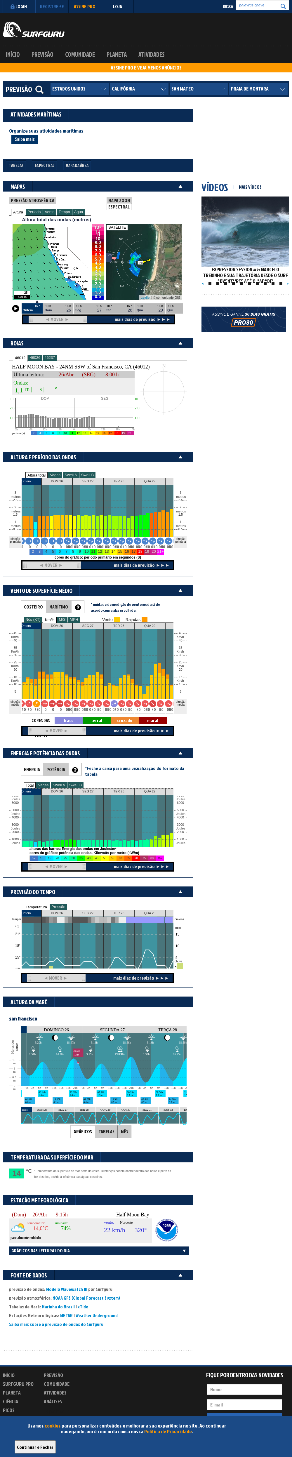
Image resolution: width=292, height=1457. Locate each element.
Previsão (42, 54)
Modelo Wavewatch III (67, 1289)
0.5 (15, 529)
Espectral (45, 165)
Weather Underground (97, 1315)
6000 (15, 802)
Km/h (180, 680)
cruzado (124, 720)
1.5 (15, 514)
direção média (180, 703)
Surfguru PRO (18, 1384)
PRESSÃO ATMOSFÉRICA (32, 200)
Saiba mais (25, 139)
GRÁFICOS (83, 1131)
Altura (18, 212)
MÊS (124, 1131)
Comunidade (80, 54)
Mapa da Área (77, 165)
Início (13, 54)
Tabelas (16, 165)
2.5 (15, 500)
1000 (15, 839)
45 (180, 633)
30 (180, 655)
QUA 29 (150, 913)
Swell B (87, 475)
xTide (83, 1306)
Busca (228, 6)
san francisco (23, 1018)
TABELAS (106, 1131)
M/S (62, 619)
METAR (66, 1315)
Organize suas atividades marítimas (46, 131)
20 (180, 669)
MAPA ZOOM (119, 200)
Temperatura (36, 907)
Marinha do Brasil (58, 1306)
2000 (15, 832)
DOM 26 (57, 913)
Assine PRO (84, 6)
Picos (9, 1410)
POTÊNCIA (55, 769)
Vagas (55, 475)
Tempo (64, 212)
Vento (50, 212)
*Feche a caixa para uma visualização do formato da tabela (134, 771)
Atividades (151, 54)
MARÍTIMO (58, 607)
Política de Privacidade (168, 1431)
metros (15, 526)
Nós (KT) (33, 619)
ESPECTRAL (119, 207)
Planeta (117, 54)
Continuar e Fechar (35, 1447)
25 (180, 662)
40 (180, 640)
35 (180, 647)
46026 (35, 357)
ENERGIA (32, 769)
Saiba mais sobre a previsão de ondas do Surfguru (56, 1324)
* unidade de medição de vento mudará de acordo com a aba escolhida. (125, 607)
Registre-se (52, 6)
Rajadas (133, 619)
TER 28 (118, 913)
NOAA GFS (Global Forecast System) (86, 1298)
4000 (15, 817)
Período (34, 212)
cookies (53, 1425)
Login (18, 6)
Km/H (50, 620)
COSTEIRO (33, 607)
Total (30, 785)
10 (180, 684)
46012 (20, 358)
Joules (15, 843)
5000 (15, 810)
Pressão (58, 907)
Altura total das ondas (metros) (56, 219)
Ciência (10, 1401)
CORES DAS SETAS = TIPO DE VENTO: (40, 720)
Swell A (71, 475)
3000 (15, 824)
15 (180, 677)
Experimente (57, 1411)
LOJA (117, 6)
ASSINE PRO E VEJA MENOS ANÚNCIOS (146, 68)
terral (96, 720)
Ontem (26, 913)
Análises (53, 1401)
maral (152, 720)
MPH (74, 619)
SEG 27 (88, 913)
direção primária (15, 540)
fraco (69, 720)
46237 (49, 357)
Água (78, 212)
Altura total (36, 475)
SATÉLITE (117, 227)
